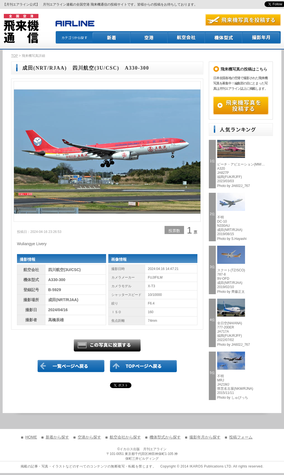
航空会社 (186, 37)
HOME (31, 437)
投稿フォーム (241, 437)
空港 (149, 37)
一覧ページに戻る (71, 366)
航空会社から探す (125, 437)
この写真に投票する (107, 345)
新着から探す (57, 437)
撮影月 (262, 37)
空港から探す (89, 437)
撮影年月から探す (205, 437)
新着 (111, 37)
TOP (14, 56)
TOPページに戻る (143, 366)
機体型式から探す (165, 437)
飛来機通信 (21, 28)
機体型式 (224, 37)
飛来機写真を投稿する (241, 105)
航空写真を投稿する (243, 20)
